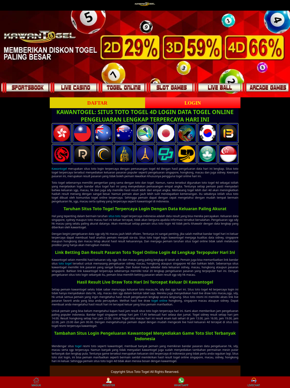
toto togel (65, 263)
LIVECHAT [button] (254, 382)
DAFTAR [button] (97, 103)
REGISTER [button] (108, 382)
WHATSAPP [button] (181, 382)
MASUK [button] (36, 382)
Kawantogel (59, 168)
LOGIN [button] (192, 103)
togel (78, 346)
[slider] (145, 54)
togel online (159, 300)
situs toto (115, 216)
